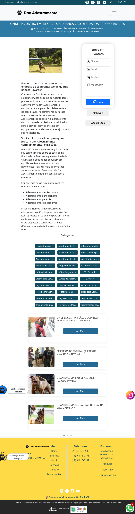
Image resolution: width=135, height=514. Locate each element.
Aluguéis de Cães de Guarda (68, 265)
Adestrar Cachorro (90, 259)
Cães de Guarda (44, 272)
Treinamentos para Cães (90, 305)
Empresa (54, 455)
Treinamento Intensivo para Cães (45, 305)
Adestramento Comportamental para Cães (90, 246)
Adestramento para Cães (90, 252)
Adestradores (45, 246)
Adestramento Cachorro (68, 246)
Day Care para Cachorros (45, 285)
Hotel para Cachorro (90, 291)
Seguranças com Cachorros (90, 298)
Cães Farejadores (67, 272)
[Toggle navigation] (114, 13)
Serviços (54, 465)
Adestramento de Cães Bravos (45, 252)
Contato (54, 469)
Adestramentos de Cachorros (45, 259)
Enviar (99, 102)
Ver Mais (80, 331)
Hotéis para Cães (67, 291)
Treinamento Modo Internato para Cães (68, 305)
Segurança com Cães (68, 298)
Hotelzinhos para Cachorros (45, 298)
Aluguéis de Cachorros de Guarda (45, 265)
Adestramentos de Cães (68, 259)
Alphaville (98, 113)
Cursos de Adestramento (68, 278)
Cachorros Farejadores (90, 265)
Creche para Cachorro (45, 278)
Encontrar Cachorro (90, 285)
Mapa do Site (54, 474)
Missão (54, 460)
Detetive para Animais (68, 285)
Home (54, 451)
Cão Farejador (90, 272)
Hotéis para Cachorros (45, 291)
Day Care (90, 278)
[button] (64, 435)
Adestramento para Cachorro (68, 252)
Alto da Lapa (98, 122)
